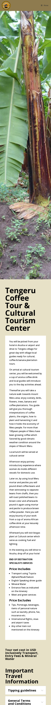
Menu (44, 5)
